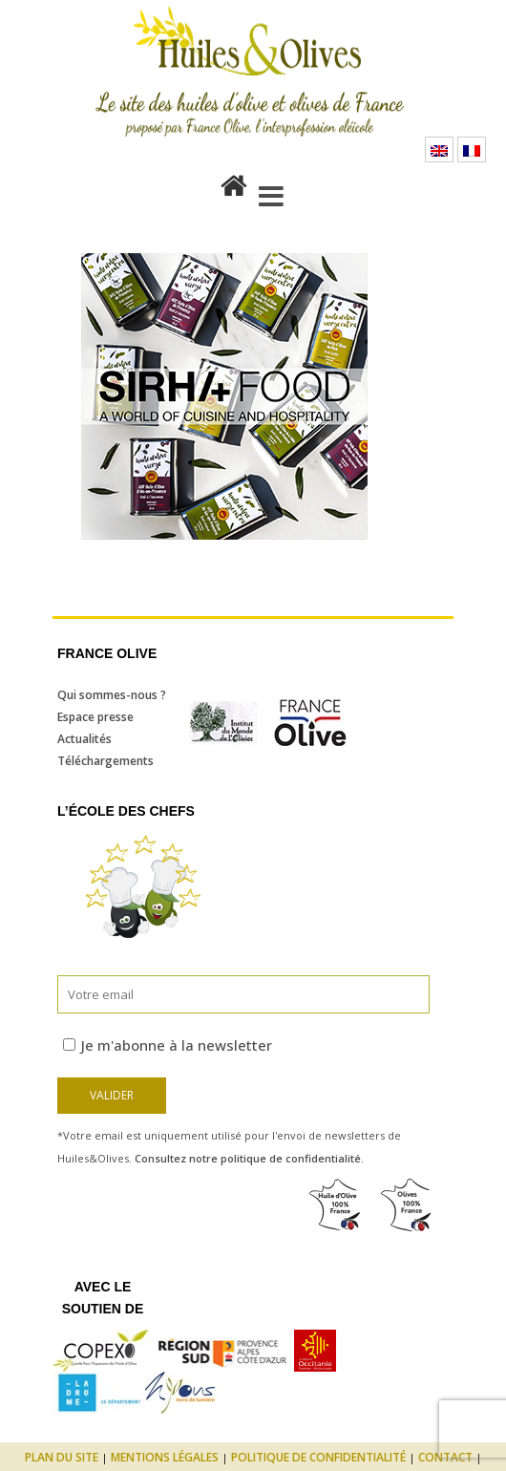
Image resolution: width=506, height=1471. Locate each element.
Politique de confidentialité (318, 1457)
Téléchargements (105, 761)
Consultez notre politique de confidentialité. (249, 1158)
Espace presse (95, 717)
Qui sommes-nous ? (111, 695)
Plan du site (61, 1457)
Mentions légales (165, 1457)
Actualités (84, 739)
